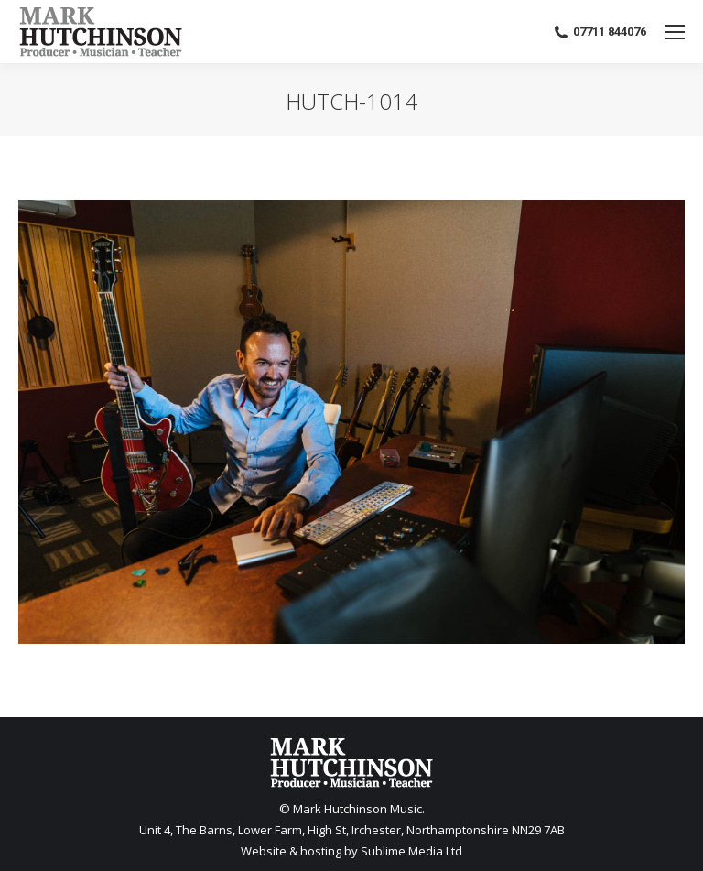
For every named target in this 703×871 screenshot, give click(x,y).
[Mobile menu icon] (675, 32)
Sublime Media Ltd (411, 851)
